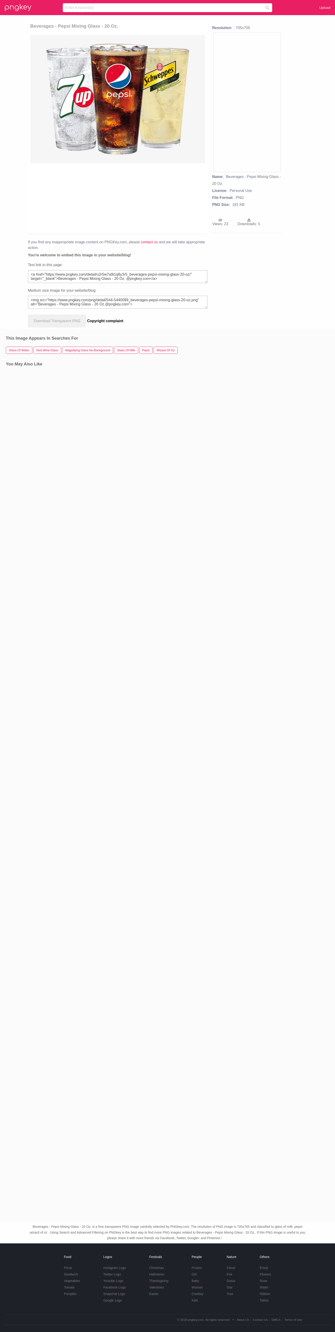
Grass (231, 1281)
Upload (324, 8)
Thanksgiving (158, 1281)
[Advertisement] (84, 198)
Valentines (156, 1287)
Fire (229, 1274)
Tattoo (264, 1300)
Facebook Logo (114, 1287)
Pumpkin (70, 1294)
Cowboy (198, 1294)
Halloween (156, 1274)
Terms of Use (293, 1320)
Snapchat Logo (114, 1294)
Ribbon (265, 1294)
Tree (230, 1294)
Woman (197, 1287)
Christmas (156, 1268)
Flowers (265, 1274)
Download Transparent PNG (57, 321)
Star (230, 1287)
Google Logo (112, 1300)
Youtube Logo (113, 1281)
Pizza (68, 1268)
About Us (243, 1320)
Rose (263, 1281)
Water (264, 1287)
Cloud (231, 1268)
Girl (194, 1274)
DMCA (276, 1320)
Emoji (264, 1268)
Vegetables (72, 1281)
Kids (195, 1300)
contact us (149, 242)
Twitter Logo (112, 1274)
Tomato (69, 1287)
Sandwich (71, 1274)
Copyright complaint (105, 321)
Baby (195, 1281)
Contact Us (260, 1320)
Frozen (197, 1268)
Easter (153, 1294)
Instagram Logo (114, 1268)
